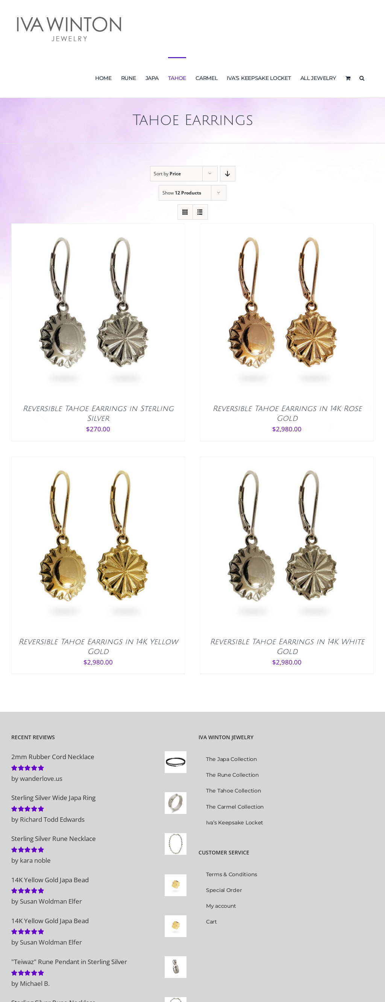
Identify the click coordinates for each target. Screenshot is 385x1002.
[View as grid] (185, 212)
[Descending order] (227, 173)
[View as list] (200, 212)
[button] (361, 77)
